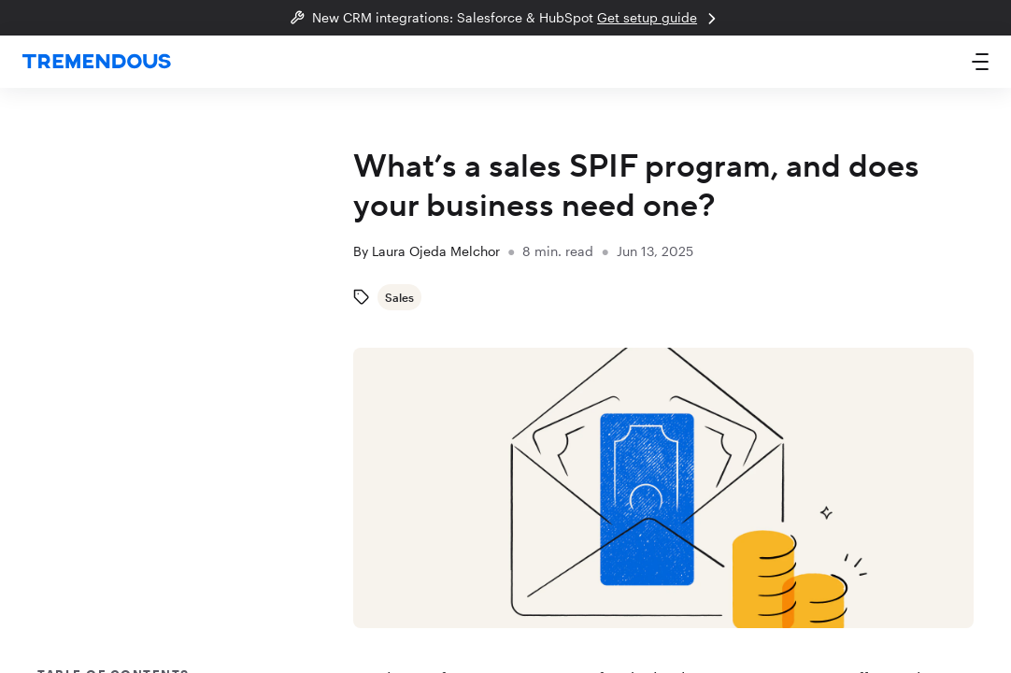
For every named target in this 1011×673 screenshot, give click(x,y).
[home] (96, 62)
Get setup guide (659, 18)
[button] (980, 62)
